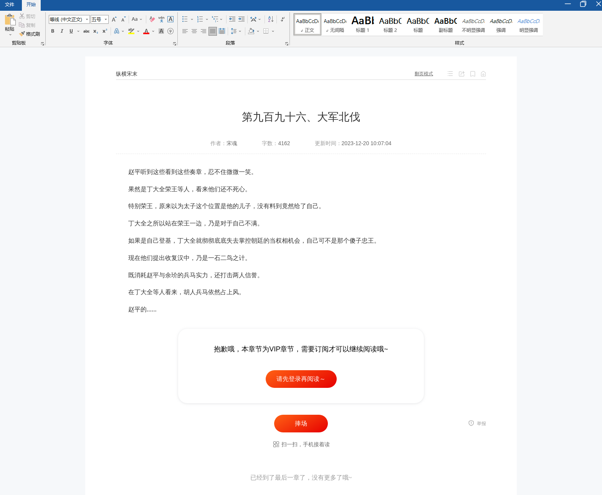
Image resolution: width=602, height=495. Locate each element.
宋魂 (232, 143)
